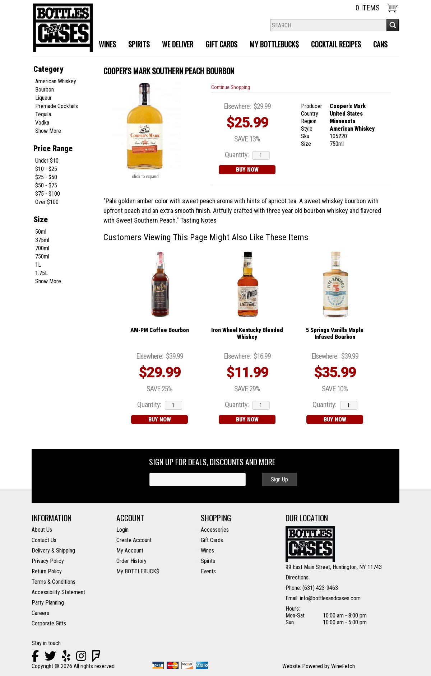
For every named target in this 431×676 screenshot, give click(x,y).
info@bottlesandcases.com (330, 598)
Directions (297, 577)
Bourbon (44, 89)
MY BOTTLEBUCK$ (272, 45)
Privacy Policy (48, 561)
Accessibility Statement (58, 592)
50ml (40, 231)
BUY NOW (247, 169)
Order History (131, 561)
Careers (40, 613)
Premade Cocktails (56, 106)
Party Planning (48, 602)
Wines (105, 45)
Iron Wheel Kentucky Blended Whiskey (247, 333)
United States (346, 113)
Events (208, 571)
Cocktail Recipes (336, 44)
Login (122, 529)
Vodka (42, 122)
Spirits (136, 45)
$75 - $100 (47, 193)
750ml (42, 256)
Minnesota (342, 121)
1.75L (41, 273)
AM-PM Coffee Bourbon (159, 330)
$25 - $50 (46, 177)
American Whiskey (55, 81)
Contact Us (44, 540)
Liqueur (43, 97)
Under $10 (47, 160)
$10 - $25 (46, 168)
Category (48, 69)
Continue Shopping (230, 87)
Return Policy (47, 571)
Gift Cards (221, 44)
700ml (42, 248)
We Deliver (175, 45)
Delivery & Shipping (53, 550)
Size (40, 219)
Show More (48, 130)
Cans (380, 44)
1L (38, 264)
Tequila (43, 114)
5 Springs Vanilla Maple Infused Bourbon (334, 333)
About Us (42, 529)
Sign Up (279, 479)
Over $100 (47, 202)
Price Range (53, 148)
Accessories (215, 529)
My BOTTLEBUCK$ (137, 571)
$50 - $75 (46, 185)
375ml (42, 240)
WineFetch (343, 666)
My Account (129, 550)
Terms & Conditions (53, 581)
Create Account (134, 540)
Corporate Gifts (49, 623)
